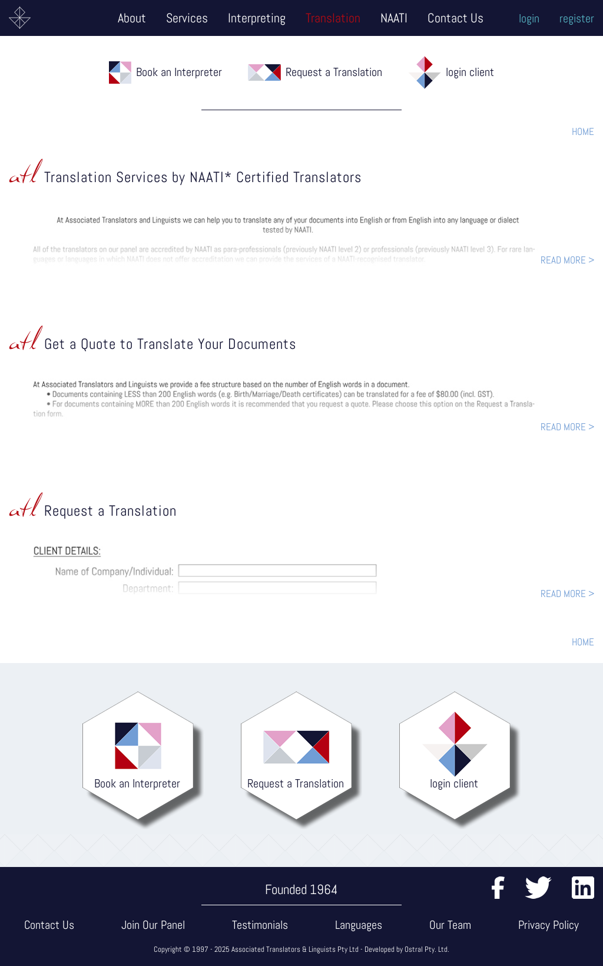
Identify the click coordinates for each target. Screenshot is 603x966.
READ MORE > (567, 259)
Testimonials (260, 924)
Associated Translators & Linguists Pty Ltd (295, 949)
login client (470, 72)
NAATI (393, 17)
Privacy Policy (548, 924)
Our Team (450, 924)
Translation (333, 17)
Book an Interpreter (179, 72)
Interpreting (257, 17)
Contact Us (455, 17)
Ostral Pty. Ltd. (427, 949)
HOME (583, 131)
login (529, 18)
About (132, 17)
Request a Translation (334, 72)
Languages (358, 924)
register (576, 18)
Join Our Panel (153, 924)
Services (187, 17)
